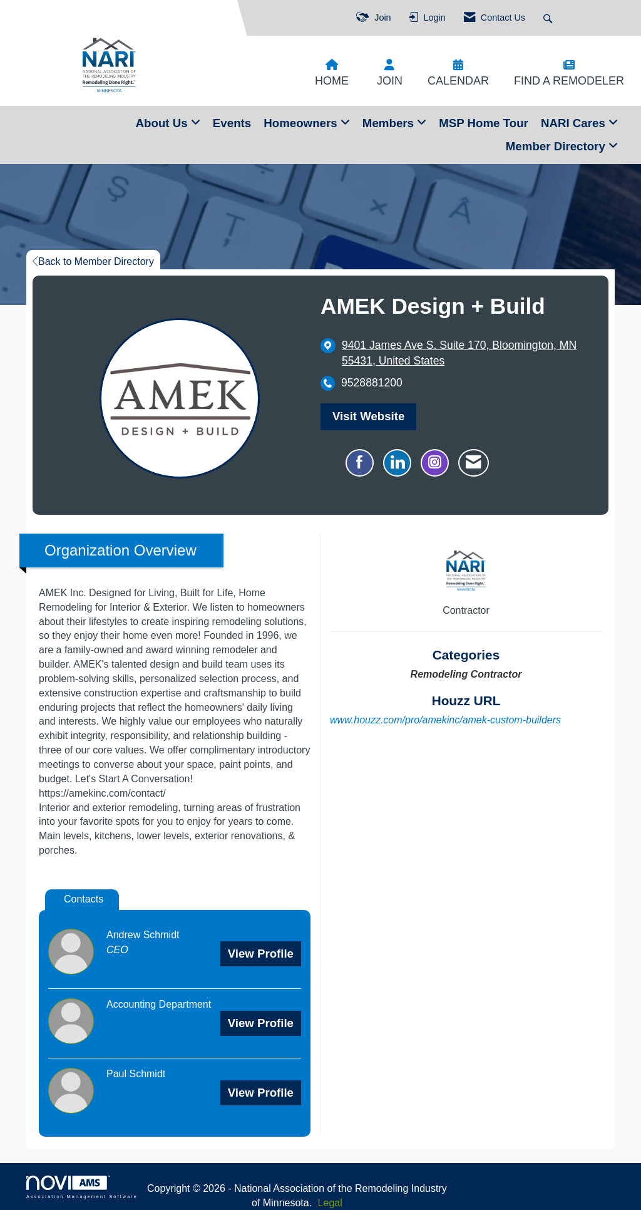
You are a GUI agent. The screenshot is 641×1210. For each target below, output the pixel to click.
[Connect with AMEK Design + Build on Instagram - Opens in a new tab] (435, 463)
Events (232, 123)
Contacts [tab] (83, 899)
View (261, 953)
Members (389, 123)
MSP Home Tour (483, 123)
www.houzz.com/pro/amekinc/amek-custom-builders (445, 720)
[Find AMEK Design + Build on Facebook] (360, 463)
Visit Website (368, 416)
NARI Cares (574, 123)
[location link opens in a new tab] (466, 353)
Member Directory (557, 146)
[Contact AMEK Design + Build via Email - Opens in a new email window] (473, 463)
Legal (330, 1202)
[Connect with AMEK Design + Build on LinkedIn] (397, 463)
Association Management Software (82, 1187)
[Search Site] (549, 17)
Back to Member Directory (93, 261)
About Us (163, 123)
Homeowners (302, 123)
